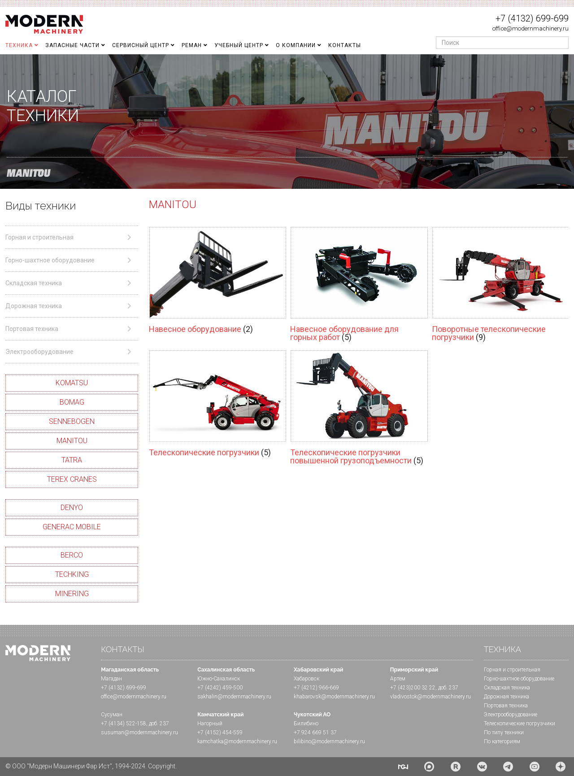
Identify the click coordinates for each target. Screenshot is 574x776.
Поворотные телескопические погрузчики (489, 333)
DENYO (72, 507)
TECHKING (72, 574)
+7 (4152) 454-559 (220, 732)
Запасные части (72, 45)
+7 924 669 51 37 (315, 732)
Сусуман (111, 714)
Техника (19, 45)
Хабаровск (306, 679)
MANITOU (72, 440)
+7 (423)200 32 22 (412, 687)
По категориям (502, 741)
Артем (397, 679)
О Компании (296, 45)
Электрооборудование (510, 714)
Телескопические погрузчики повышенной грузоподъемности (351, 456)
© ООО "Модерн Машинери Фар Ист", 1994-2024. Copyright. (91, 766)
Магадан (111, 679)
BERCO (72, 555)
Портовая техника (506, 705)
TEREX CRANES (72, 479)
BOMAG (72, 402)
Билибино (306, 723)
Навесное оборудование (196, 329)
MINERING (72, 593)
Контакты (344, 45)
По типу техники (504, 732)
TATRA (71, 460)
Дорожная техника (506, 696)
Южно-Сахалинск (218, 679)
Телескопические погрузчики (205, 452)
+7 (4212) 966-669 (316, 687)
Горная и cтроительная (512, 670)
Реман (192, 45)
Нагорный (209, 723)
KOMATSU (72, 383)
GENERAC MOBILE (72, 527)
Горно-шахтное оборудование (519, 679)
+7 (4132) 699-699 (532, 18)
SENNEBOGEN (72, 421)
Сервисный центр (140, 45)
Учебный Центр (238, 45)
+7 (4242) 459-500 (220, 687)
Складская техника (507, 687)
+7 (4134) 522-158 (123, 723)
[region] (287, 121)
